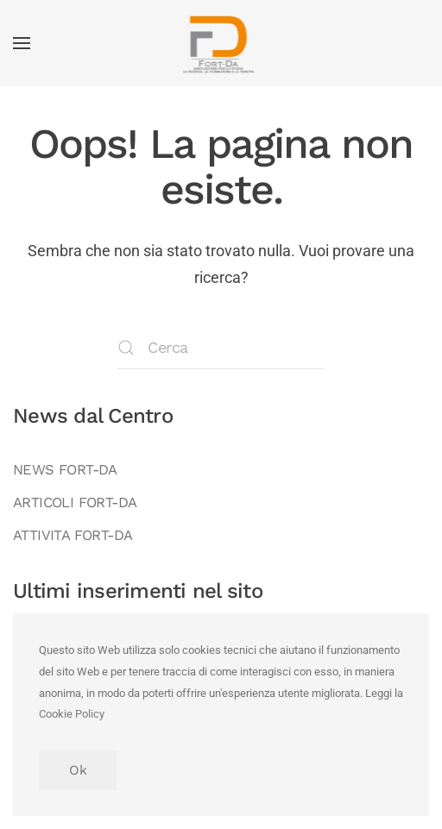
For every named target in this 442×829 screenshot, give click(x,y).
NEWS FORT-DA (65, 470)
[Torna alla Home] (221, 43)
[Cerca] (221, 347)
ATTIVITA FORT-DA (72, 535)
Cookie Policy (71, 713)
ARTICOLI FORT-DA (74, 502)
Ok (77, 770)
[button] (21, 43)
